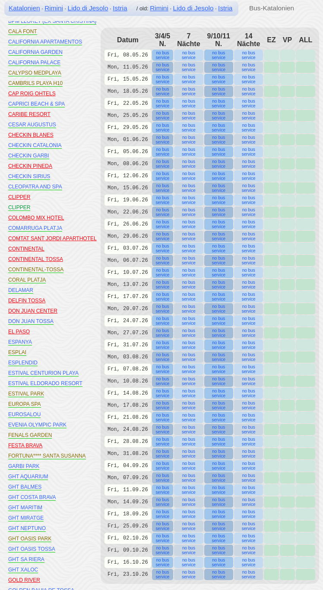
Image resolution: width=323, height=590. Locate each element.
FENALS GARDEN (30, 435)
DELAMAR (20, 290)
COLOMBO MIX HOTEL (36, 218)
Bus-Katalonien (271, 8)
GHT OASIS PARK (29, 539)
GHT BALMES (24, 487)
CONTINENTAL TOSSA (35, 259)
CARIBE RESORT (29, 114)
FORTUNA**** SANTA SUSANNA (47, 456)
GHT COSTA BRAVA (32, 497)
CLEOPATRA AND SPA (35, 187)
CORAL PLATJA (27, 280)
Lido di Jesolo (88, 8)
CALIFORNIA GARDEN (35, 52)
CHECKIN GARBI (28, 156)
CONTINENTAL (26, 249)
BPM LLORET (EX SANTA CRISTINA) (52, 21)
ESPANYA (20, 342)
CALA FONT (22, 31)
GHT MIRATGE (26, 518)
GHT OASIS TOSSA (31, 549)
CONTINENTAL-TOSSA (35, 270)
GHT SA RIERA (26, 559)
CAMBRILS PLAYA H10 (35, 83)
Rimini (53, 8)
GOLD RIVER (24, 580)
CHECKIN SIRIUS (29, 176)
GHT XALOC (23, 570)
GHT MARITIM (25, 508)
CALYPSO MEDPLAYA (34, 73)
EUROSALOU (24, 414)
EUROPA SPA (24, 404)
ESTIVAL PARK (26, 394)
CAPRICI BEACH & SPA (36, 104)
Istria (120, 8)
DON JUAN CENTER (32, 311)
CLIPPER (19, 197)
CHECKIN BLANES (31, 135)
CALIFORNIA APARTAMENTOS (45, 42)
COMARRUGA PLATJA (35, 228)
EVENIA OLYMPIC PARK (37, 425)
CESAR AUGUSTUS (32, 125)
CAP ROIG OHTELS (32, 94)
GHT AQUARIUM (28, 477)
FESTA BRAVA (25, 445)
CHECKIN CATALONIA (35, 145)
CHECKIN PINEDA (30, 166)
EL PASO (19, 332)
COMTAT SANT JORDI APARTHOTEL (52, 238)
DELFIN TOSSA (26, 301)
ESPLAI (17, 352)
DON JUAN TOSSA (31, 321)
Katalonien (24, 8)
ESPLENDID (23, 363)
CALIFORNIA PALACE (34, 63)
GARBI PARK (23, 466)
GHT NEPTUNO (27, 528)
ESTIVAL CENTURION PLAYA (43, 373)
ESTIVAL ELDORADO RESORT (45, 383)
